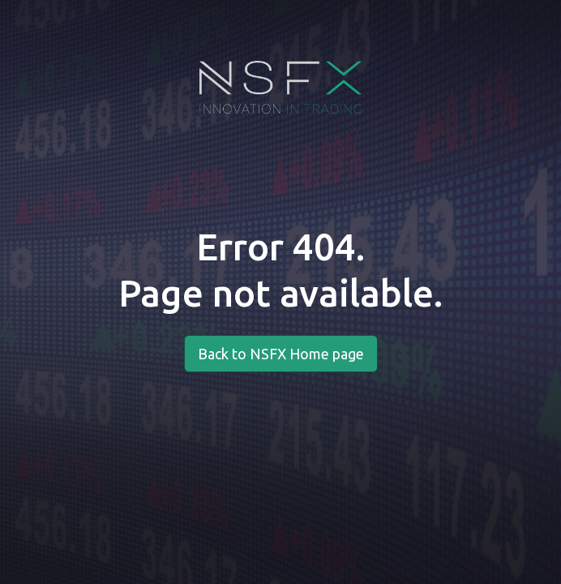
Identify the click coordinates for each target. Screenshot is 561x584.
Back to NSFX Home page (281, 354)
